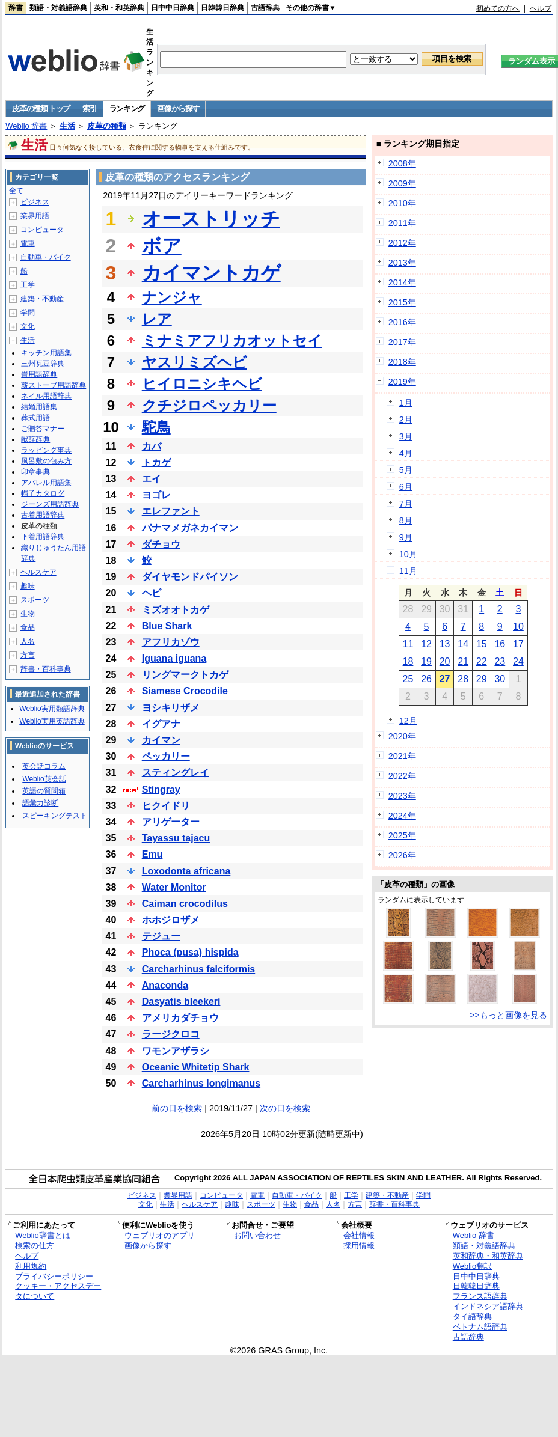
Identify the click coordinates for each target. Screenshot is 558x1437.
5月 (405, 470)
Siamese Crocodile (185, 691)
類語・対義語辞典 (58, 7)
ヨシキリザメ (171, 708)
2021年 (402, 756)
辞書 (15, 7)
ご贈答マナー (42, 428)
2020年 (402, 736)
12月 (408, 720)
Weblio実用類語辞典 (51, 708)
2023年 (402, 796)
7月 (405, 503)
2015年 (402, 302)
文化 (27, 326)
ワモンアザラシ (175, 1051)
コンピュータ (42, 229)
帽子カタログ (42, 493)
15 (481, 644)
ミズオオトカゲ (175, 610)
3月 (405, 436)
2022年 (402, 776)
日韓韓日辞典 (222, 7)
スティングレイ (175, 772)
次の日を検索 (285, 1108)
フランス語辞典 (480, 1296)
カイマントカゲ (211, 273)
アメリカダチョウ (180, 1018)
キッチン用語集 (46, 353)
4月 (405, 453)
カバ (151, 446)
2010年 (402, 203)
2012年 (402, 243)
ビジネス (34, 202)
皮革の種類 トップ (41, 108)
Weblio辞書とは (42, 1235)
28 (463, 679)
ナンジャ (172, 297)
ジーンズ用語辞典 (50, 504)
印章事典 (35, 472)
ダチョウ (161, 544)
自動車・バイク (45, 257)
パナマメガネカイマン (190, 528)
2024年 (402, 815)
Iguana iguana (174, 658)
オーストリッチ (211, 219)
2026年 (402, 855)
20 (445, 661)
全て (16, 190)
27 (445, 679)
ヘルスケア (38, 572)
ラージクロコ (171, 1034)
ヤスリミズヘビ (194, 362)
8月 (405, 520)
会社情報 (359, 1235)
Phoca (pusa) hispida (190, 952)
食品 (27, 627)
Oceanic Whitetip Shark (196, 1067)
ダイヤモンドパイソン (190, 577)
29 (481, 679)
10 (518, 626)
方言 (27, 655)
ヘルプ (540, 8)
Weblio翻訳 (472, 1266)
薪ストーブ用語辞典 (53, 385)
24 (518, 661)
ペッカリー (166, 756)
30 (499, 679)
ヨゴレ (156, 495)
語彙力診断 (40, 803)
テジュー (161, 936)
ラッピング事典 (46, 450)
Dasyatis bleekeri (181, 1001)
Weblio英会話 (44, 779)
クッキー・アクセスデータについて (58, 1291)
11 (408, 644)
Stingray (161, 789)
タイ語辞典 (472, 1316)
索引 (89, 108)
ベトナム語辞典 (480, 1326)
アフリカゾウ (171, 642)
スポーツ (34, 600)
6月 (405, 487)
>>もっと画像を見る (508, 1015)
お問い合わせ (257, 1235)
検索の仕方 (34, 1245)
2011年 (402, 223)
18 (408, 661)
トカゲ (156, 462)
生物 (27, 613)
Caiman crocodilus (185, 904)
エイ (151, 479)
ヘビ (151, 593)
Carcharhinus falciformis (199, 969)
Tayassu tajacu (176, 838)
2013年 (402, 262)
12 (426, 644)
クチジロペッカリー (209, 405)
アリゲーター (171, 822)
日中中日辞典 (172, 7)
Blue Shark (167, 626)
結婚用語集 (39, 407)
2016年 (402, 322)
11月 (408, 571)
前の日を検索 (177, 1108)
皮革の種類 (106, 125)
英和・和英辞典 (119, 7)
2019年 (402, 381)
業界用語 (34, 216)
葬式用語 (35, 417)
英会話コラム (44, 766)
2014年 (402, 282)
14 (463, 644)
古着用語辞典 (42, 515)
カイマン (161, 740)
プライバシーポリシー (54, 1276)
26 (426, 679)
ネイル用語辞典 (46, 396)
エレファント (171, 511)
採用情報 (359, 1245)
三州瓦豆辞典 (42, 363)
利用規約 (30, 1266)
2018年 (402, 362)
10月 (408, 554)
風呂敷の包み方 (46, 461)
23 (499, 661)
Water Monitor (174, 887)
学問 (27, 312)
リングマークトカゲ (185, 675)
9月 (405, 537)
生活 (67, 125)
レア (157, 319)
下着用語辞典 (42, 536)
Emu (152, 854)
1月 (405, 402)
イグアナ (161, 724)
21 (463, 661)
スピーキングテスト (54, 815)
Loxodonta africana (186, 871)
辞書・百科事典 (45, 669)
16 (499, 644)
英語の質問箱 (44, 791)
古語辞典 (265, 7)
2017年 (402, 342)
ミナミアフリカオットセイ (232, 340)
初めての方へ (498, 8)
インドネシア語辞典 (488, 1306)
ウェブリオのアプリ (159, 1235)
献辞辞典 (35, 439)
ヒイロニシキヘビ (202, 384)
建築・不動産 (42, 298)
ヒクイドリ (166, 806)
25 (408, 679)
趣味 (27, 586)
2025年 (402, 835)
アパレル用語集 (46, 482)
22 (481, 661)
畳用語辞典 (39, 374)
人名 (27, 641)
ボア (162, 246)
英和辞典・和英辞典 (488, 1255)
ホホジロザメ (171, 920)
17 (518, 644)
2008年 (402, 163)
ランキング (127, 108)
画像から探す (178, 108)
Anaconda (165, 985)
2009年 (402, 183)
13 (445, 644)
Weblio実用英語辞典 (51, 721)
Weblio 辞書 (26, 125)
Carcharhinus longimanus (201, 1083)
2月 (405, 419)
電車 (27, 243)
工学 (27, 285)
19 (426, 661)
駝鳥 (156, 427)
